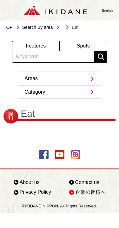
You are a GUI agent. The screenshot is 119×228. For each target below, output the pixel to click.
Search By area (37, 27)
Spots (83, 45)
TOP (8, 27)
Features (36, 45)
